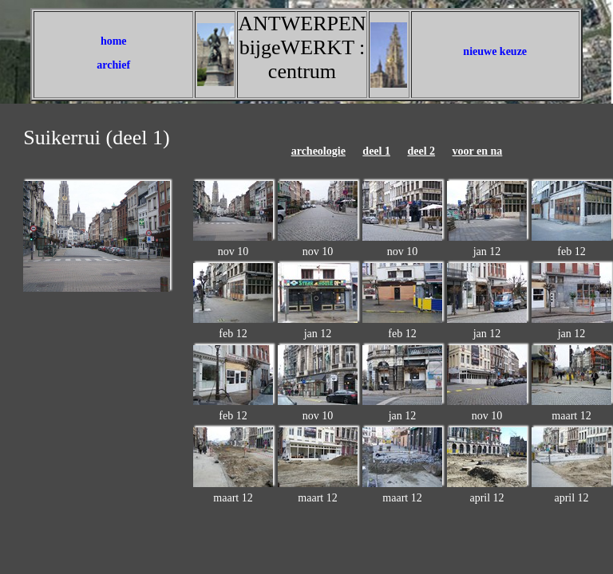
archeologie (318, 151)
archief (113, 65)
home (114, 41)
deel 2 (421, 151)
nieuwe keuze (495, 51)
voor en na (478, 151)
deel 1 (376, 151)
